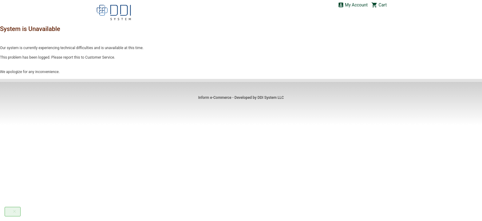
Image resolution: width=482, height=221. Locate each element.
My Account (353, 5)
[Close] (14, 211)
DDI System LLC (271, 97)
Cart (379, 5)
